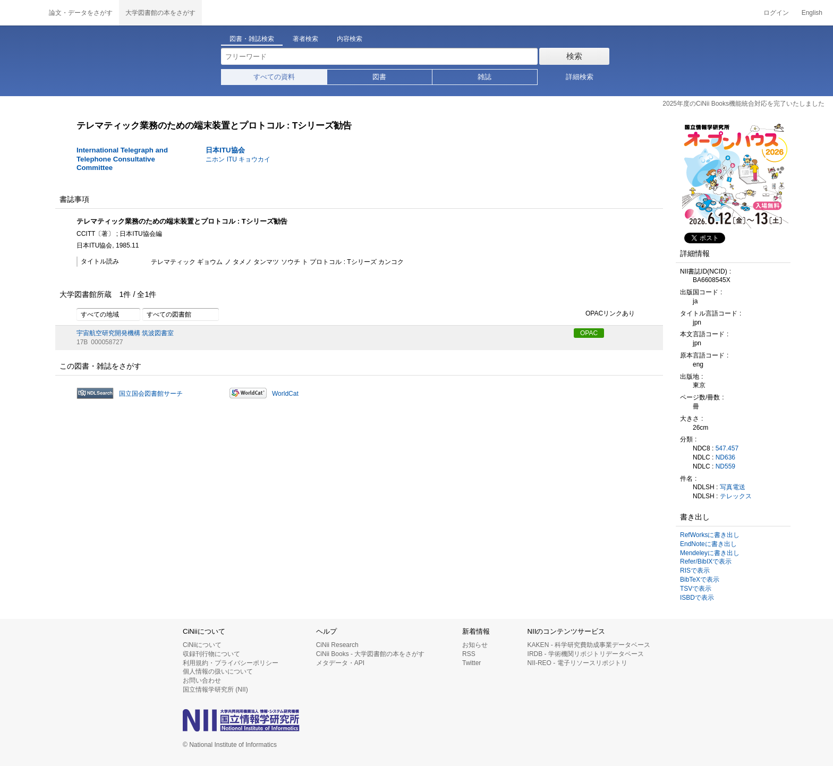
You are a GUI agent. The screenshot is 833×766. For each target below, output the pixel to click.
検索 (574, 56)
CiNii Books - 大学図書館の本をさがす (370, 654)
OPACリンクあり (604, 314)
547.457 (727, 448)
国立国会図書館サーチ (151, 393)
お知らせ (475, 645)
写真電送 (732, 487)
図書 (379, 77)
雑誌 (484, 77)
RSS (468, 654)
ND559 (725, 466)
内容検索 (349, 38)
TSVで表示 (695, 588)
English (812, 12)
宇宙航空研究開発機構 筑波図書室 (125, 333)
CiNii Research (337, 645)
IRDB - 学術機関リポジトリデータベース (586, 654)
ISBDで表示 (697, 597)
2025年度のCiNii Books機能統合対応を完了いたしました (743, 103)
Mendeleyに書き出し (710, 553)
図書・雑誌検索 (252, 38)
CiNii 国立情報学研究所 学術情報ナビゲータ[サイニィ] (21, 12)
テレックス (736, 496)
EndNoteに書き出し (708, 544)
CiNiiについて (202, 645)
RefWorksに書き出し (710, 535)
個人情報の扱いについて (218, 671)
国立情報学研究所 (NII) (215, 689)
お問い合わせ (202, 680)
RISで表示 (695, 570)
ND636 (725, 457)
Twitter (471, 663)
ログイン (776, 12)
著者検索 (305, 38)
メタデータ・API (340, 663)
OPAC (589, 333)
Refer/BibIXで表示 (706, 561)
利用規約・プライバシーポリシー (230, 663)
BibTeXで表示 (699, 579)
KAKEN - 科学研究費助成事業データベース (589, 645)
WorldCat (285, 393)
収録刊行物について (211, 654)
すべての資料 (274, 77)
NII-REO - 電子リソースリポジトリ (577, 663)
